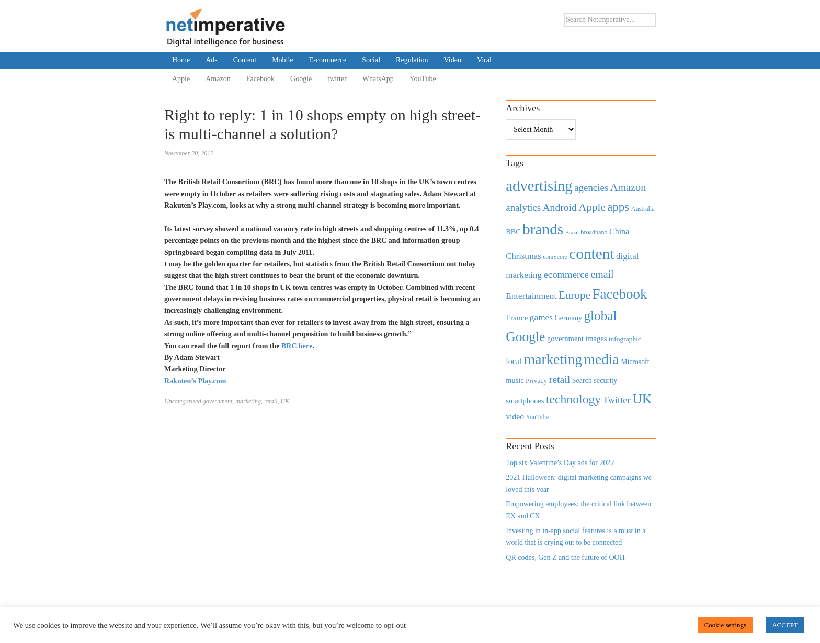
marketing (248, 401)
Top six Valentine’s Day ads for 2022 (560, 463)
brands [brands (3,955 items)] (542, 229)
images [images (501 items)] (596, 338)
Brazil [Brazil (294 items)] (572, 232)
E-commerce (328, 60)
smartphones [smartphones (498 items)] (525, 401)
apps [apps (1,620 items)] (618, 206)
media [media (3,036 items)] (601, 359)
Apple (181, 79)
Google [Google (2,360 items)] (525, 336)
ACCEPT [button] (785, 625)
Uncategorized (182, 401)
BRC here (296, 346)
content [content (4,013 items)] (591, 253)
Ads (212, 60)
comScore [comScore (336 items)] (555, 257)
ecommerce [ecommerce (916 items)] (566, 274)
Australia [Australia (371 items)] (643, 208)
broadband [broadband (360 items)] (593, 232)
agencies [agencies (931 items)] (591, 187)
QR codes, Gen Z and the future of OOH (565, 557)
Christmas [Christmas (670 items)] (523, 256)
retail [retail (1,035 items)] (560, 379)
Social (371, 60)
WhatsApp (378, 79)
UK (285, 401)
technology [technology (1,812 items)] (573, 399)
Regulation (412, 60)
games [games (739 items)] (541, 317)
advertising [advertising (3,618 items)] (539, 185)
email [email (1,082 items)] (601, 274)
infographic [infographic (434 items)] (625, 339)
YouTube (422, 79)
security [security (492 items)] (605, 380)
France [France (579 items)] (517, 317)
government (218, 401)
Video (452, 60)
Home (181, 60)
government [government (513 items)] (565, 338)
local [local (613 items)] (514, 361)
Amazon (218, 79)
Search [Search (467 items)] (582, 381)
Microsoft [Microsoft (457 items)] (635, 362)
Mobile (282, 60)
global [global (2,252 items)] (600, 316)
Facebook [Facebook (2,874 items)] (619, 294)
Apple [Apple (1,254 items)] (591, 207)
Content (244, 60)
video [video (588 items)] (515, 416)
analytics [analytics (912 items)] (523, 207)
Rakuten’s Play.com (195, 381)
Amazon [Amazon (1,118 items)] (628, 187)
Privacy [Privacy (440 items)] (536, 381)
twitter (337, 79)
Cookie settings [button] (725, 625)
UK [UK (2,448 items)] (642, 399)
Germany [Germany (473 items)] (568, 317)
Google (301, 79)
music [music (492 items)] (514, 380)
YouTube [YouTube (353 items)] (537, 417)
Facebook (260, 79)
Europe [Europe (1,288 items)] (574, 295)
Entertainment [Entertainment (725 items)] (531, 296)
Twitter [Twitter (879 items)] (617, 400)
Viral (484, 60)
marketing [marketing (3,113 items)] (553, 359)
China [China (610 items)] (619, 231)
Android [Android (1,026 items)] (559, 207)
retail (271, 401)
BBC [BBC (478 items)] (513, 232)
